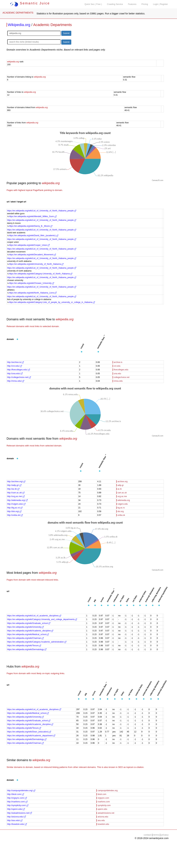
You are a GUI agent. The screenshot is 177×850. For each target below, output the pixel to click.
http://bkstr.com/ (15, 794)
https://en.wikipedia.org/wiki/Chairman (25, 638)
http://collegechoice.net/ (19, 377)
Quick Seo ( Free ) (93, 4)
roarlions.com (104, 801)
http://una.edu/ (15, 373)
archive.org (123, 481)
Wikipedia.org (19, 25)
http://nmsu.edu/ (15, 381)
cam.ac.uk (122, 492)
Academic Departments (52, 25)
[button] (17, 339)
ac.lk (120, 489)
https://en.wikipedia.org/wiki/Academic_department (31, 735)
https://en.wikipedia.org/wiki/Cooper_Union (29, 245)
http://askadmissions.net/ (19, 813)
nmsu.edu (118, 381)
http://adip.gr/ (14, 485)
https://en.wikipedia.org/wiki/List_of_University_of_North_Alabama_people (41, 211)
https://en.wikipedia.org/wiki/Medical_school (28, 634)
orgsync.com (103, 798)
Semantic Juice (30, 3)
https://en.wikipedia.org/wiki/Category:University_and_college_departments (42, 619)
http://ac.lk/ (13, 489)
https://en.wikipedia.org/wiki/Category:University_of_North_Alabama (40, 274)
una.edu (117, 373)
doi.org (121, 511)
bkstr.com (102, 794)
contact (147, 834)
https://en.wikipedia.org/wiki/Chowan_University (31, 283)
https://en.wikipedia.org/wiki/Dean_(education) (29, 732)
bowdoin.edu (103, 824)
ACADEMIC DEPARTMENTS (18, 12)
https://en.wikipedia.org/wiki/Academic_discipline (30, 631)
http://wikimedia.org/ (17, 500)
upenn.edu (102, 809)
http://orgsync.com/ (17, 798)
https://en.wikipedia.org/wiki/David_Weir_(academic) (33, 235)
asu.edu (101, 820)
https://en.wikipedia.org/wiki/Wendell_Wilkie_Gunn (33, 216)
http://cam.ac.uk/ (15, 492)
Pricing (145, 4)
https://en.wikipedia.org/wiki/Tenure (24, 645)
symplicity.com (104, 805)
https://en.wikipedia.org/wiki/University (25, 627)
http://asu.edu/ (14, 820)
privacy (165, 834)
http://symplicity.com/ (17, 805)
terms (156, 834)
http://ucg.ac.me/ (16, 496)
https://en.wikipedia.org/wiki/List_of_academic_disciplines (34, 615)
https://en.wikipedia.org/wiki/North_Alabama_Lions (33, 293)
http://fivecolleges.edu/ (18, 369)
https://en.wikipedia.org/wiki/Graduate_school (28, 623)
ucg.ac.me (122, 496)
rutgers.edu (123, 504)
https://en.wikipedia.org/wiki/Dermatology (26, 649)
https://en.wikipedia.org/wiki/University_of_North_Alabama (36, 264)
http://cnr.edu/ (14, 366)
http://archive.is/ (15, 362)
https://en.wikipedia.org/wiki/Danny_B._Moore (30, 226)
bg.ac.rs (121, 508)
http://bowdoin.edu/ (17, 824)
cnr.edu (117, 366)
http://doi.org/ (14, 511)
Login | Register (160, 4)
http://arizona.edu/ (16, 817)
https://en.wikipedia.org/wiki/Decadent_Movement (32, 254)
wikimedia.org (124, 500)
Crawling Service (115, 4)
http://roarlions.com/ (17, 801)
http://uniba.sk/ (15, 515)
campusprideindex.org (108, 790)
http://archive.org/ (16, 481)
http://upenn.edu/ (16, 809)
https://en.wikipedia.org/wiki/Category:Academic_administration (36, 642)
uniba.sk (121, 515)
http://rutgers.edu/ (16, 504)
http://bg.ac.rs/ (14, 508)
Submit (66, 33)
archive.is (118, 362)
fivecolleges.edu (121, 369)
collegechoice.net (122, 377)
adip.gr (121, 485)
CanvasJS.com (157, 180)
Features (132, 4)
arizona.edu (103, 817)
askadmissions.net (106, 813)
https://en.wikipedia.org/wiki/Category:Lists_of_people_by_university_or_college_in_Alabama (52, 302)
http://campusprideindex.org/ (21, 790)
